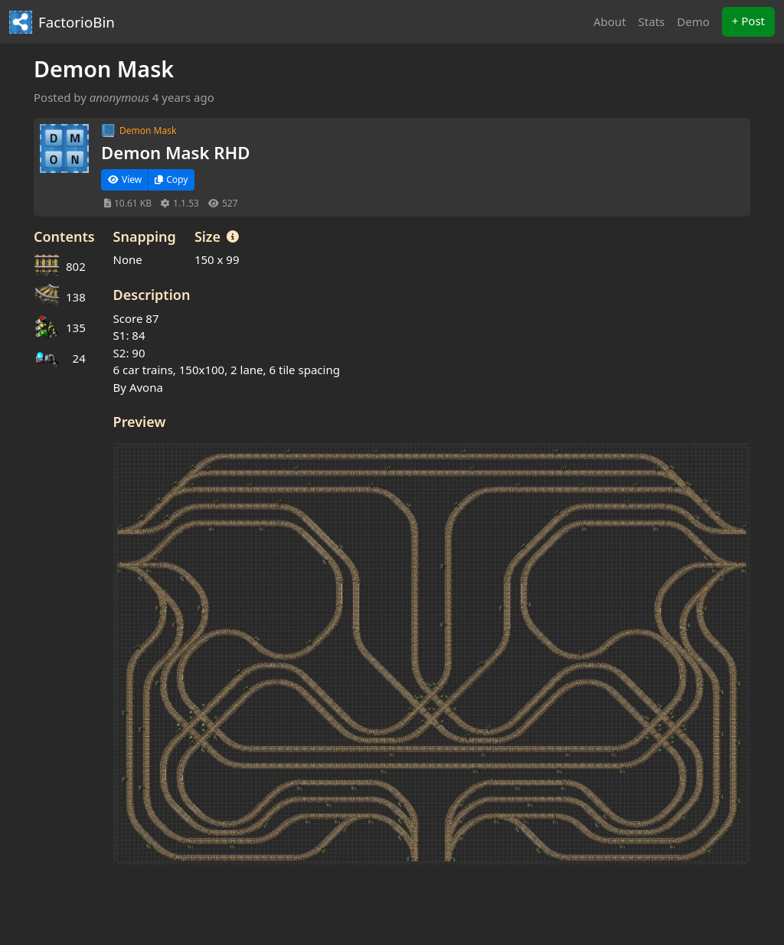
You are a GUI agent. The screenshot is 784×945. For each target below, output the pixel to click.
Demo (693, 21)
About (609, 21)
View (125, 179)
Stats (652, 21)
